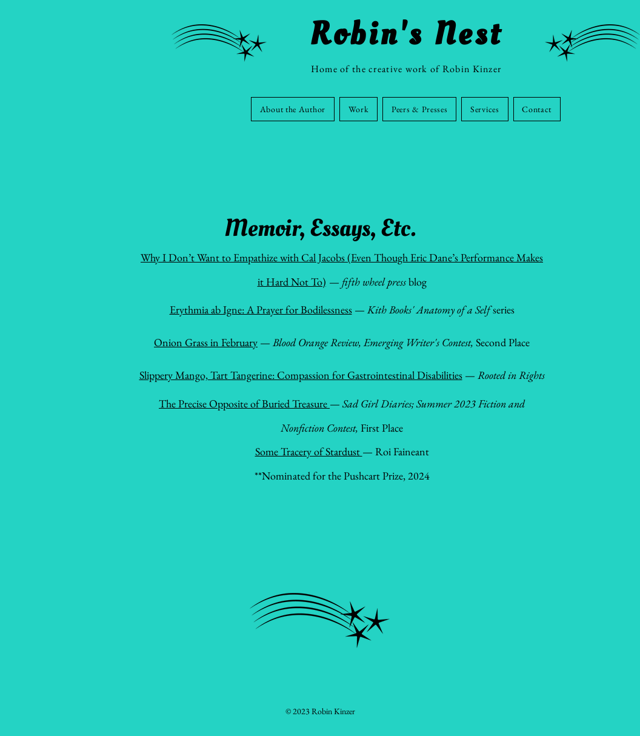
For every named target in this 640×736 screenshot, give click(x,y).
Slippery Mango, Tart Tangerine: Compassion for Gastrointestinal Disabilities (300, 375)
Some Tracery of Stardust (308, 451)
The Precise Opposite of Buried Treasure (244, 403)
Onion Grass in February (206, 342)
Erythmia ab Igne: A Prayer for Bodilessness (261, 309)
